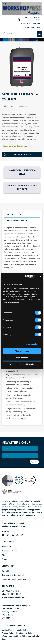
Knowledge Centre (10, 551)
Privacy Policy (8, 633)
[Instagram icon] (23, 535)
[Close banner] (40, 276)
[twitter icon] (9, 535)
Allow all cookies (22, 351)
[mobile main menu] (39, 34)
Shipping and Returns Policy (14, 575)
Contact (5, 559)
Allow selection (22, 357)
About (4, 555)
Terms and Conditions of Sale (14, 579)
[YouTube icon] (18, 535)
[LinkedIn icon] (13, 535)
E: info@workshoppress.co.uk (14, 597)
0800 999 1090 (12, 591)
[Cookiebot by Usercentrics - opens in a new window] (26, 276)
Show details (31, 344)
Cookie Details (8, 630)
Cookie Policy (22, 630)
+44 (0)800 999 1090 (31, 23)
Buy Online (6, 546)
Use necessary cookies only (22, 364)
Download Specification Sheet (22, 172)
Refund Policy (7, 571)
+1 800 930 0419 (33, 27)
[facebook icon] (4, 535)
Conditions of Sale (24, 633)
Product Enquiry (17, 154)
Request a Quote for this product (22, 187)
